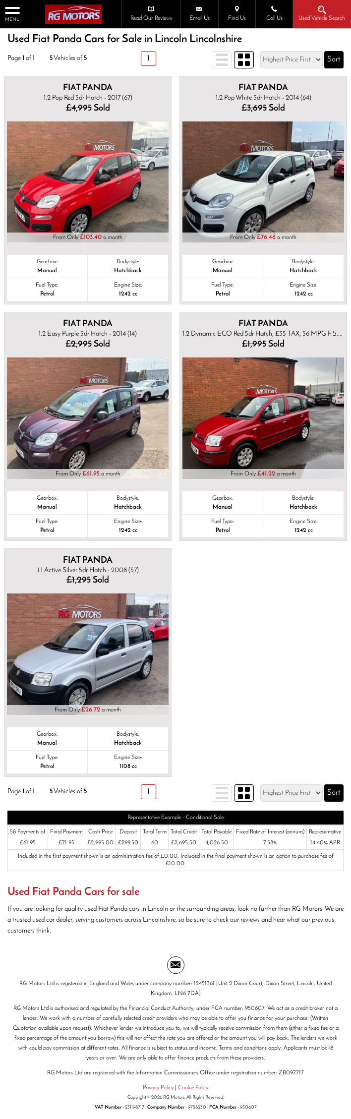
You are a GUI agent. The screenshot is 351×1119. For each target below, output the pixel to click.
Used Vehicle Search (322, 13)
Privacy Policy (158, 1088)
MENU (12, 13)
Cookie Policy (193, 1088)
